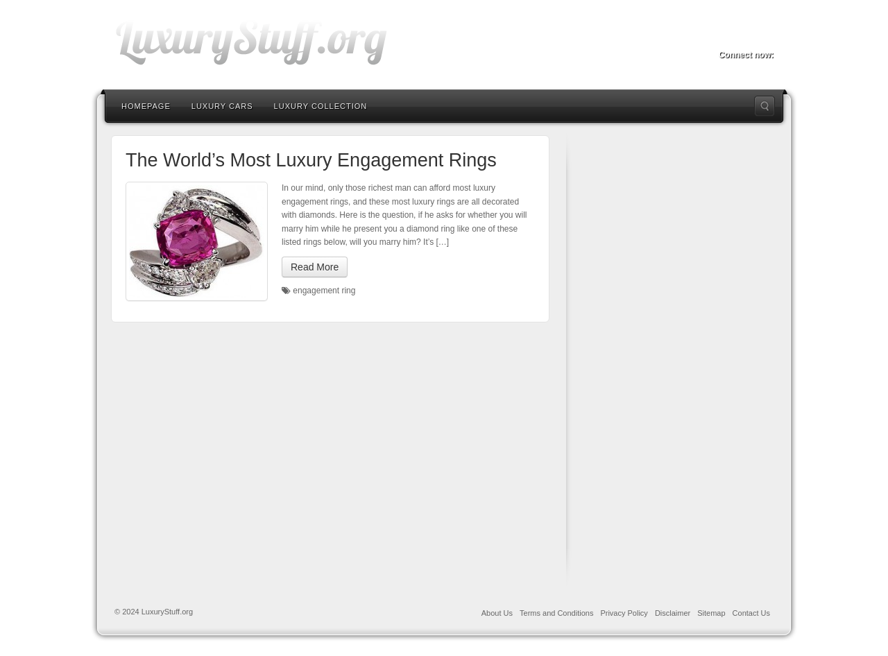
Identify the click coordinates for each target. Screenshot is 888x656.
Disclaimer (672, 613)
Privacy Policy (623, 613)
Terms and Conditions (556, 613)
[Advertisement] (684, 357)
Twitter (745, 35)
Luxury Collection (321, 106)
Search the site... (764, 106)
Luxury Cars (222, 106)
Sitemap (711, 613)
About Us (497, 613)
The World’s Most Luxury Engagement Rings (311, 160)
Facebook (726, 35)
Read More (315, 267)
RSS (764, 35)
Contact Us (751, 613)
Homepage (146, 106)
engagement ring (324, 290)
